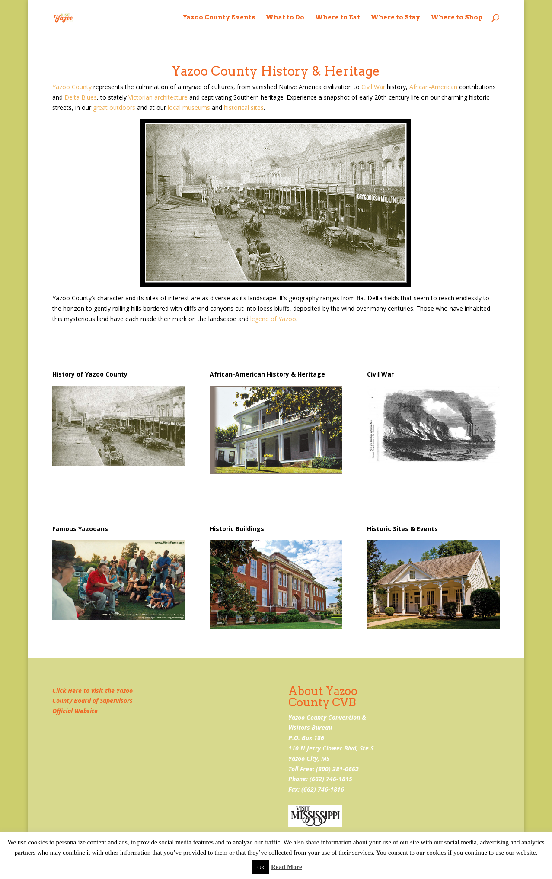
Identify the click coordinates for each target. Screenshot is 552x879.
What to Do (285, 17)
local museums (189, 107)
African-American (433, 87)
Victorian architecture (158, 97)
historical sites (244, 107)
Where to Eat (337, 17)
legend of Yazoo (273, 319)
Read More (286, 866)
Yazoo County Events (218, 17)
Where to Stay (395, 17)
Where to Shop (456, 17)
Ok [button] (260, 867)
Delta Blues (80, 97)
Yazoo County (72, 87)
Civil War (373, 87)
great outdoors (114, 107)
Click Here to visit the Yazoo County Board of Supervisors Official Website (92, 700)
